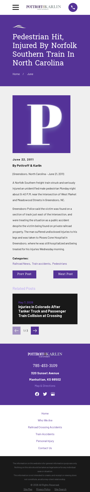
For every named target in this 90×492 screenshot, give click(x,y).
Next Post (65, 274)
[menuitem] (28, 489)
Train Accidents (45, 434)
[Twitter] (45, 394)
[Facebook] (37, 394)
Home (45, 413)
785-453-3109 (45, 366)
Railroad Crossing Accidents (45, 427)
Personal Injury (45, 441)
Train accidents (41, 263)
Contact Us (45, 448)
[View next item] (35, 331)
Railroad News (21, 263)
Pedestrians (59, 263)
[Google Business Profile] (53, 394)
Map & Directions (45, 385)
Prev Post (24, 274)
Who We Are (45, 420)
